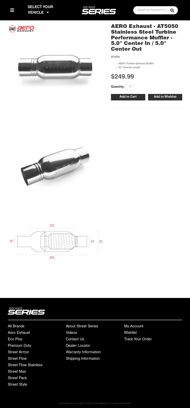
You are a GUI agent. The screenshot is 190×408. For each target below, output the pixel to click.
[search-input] (150, 10)
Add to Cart (128, 97)
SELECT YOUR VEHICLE (40, 10)
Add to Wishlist (165, 97)
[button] (155, 10)
